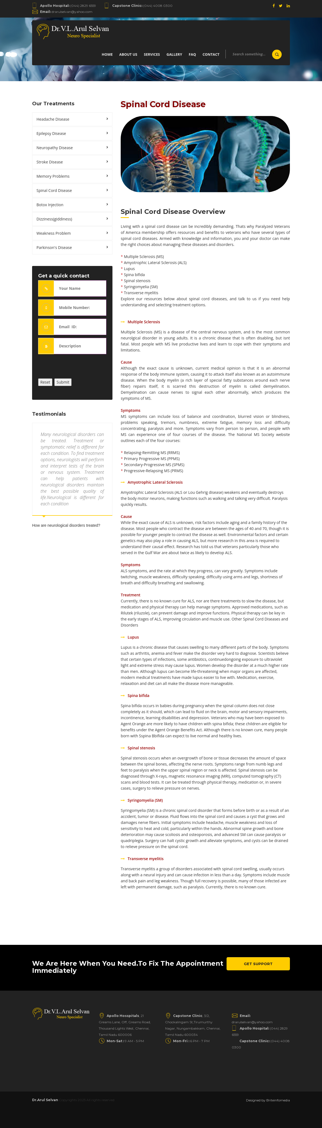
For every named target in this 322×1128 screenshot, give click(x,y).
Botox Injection (49, 204)
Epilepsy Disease (51, 133)
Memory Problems (52, 176)
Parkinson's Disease (54, 247)
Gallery (174, 54)
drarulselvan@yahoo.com (66, 12)
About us (128, 54)
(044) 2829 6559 (68, 6)
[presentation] (80, 367)
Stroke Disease (49, 162)
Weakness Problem (53, 233)
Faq (192, 54)
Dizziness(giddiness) (54, 219)
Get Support (258, 964)
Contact (210, 54)
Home (107, 54)
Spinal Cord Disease (54, 190)
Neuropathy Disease (54, 147)
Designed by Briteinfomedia (268, 1100)
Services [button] (152, 54)
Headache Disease (52, 119)
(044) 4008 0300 (142, 6)
